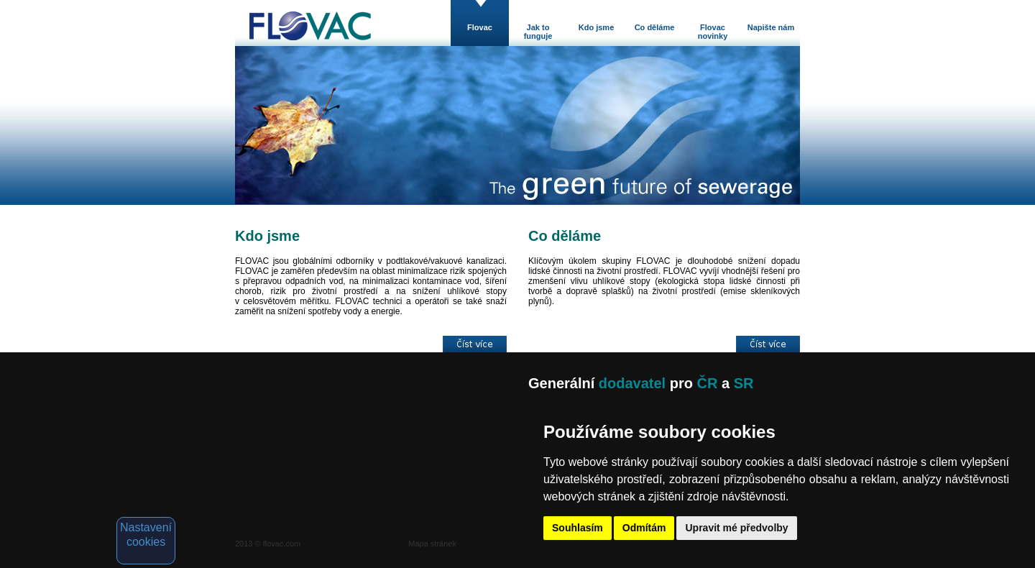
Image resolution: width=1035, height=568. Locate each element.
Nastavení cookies (146, 534)
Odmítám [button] (644, 527)
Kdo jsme (597, 27)
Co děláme (655, 27)
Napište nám (771, 27)
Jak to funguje (538, 31)
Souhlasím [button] (577, 527)
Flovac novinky (713, 31)
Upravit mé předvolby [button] (736, 527)
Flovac (479, 27)
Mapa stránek (432, 543)
